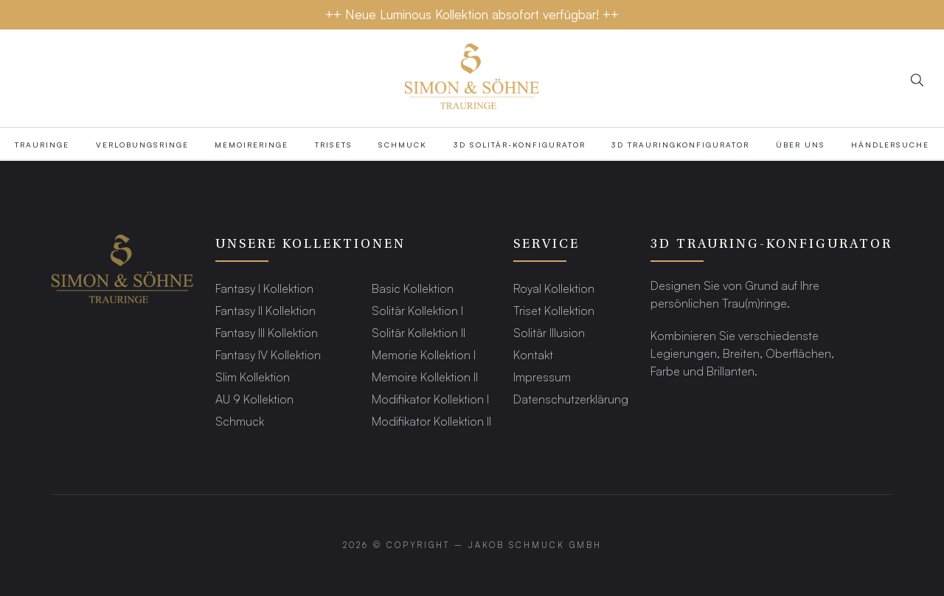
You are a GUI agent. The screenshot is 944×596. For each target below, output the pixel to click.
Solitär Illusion (549, 332)
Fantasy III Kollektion (266, 332)
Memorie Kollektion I (424, 354)
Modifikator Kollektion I (430, 399)
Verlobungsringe (142, 144)
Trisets (334, 144)
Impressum (542, 377)
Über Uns (800, 144)
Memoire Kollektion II (425, 377)
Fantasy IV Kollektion (268, 354)
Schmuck (402, 144)
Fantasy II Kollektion (265, 310)
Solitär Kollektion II (418, 332)
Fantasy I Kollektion (264, 288)
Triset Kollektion (553, 310)
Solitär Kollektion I (417, 310)
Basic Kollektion (413, 288)
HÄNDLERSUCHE (890, 144)
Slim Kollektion (252, 377)
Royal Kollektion (553, 288)
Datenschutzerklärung (570, 399)
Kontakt (533, 354)
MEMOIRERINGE (251, 144)
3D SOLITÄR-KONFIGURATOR (520, 144)
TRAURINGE (42, 144)
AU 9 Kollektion (254, 399)
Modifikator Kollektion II (431, 421)
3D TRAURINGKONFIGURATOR (680, 144)
